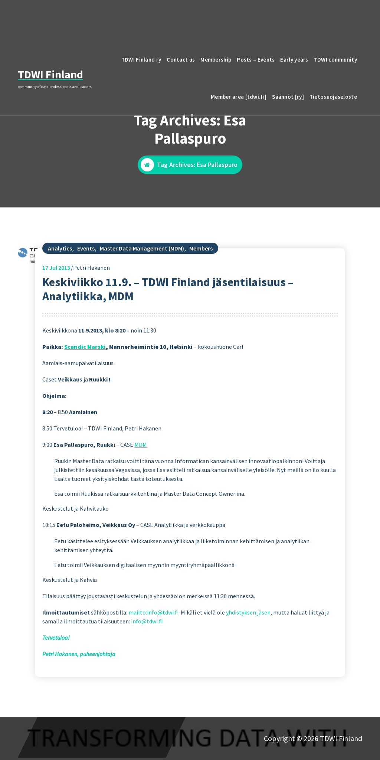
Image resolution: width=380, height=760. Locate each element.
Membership (215, 59)
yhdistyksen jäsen (248, 652)
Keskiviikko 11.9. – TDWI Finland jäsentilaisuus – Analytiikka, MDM (168, 329)
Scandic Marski (85, 386)
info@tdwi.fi (147, 661)
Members (201, 288)
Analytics (60, 288)
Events (86, 288)
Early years (294, 59)
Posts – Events (256, 59)
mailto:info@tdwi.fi (153, 652)
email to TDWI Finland (316, 16)
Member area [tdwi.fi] (238, 96)
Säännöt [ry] (288, 96)
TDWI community (335, 59)
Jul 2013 (56, 307)
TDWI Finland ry (141, 59)
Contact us (181, 59)
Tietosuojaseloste (333, 96)
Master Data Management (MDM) (142, 288)
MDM (140, 484)
